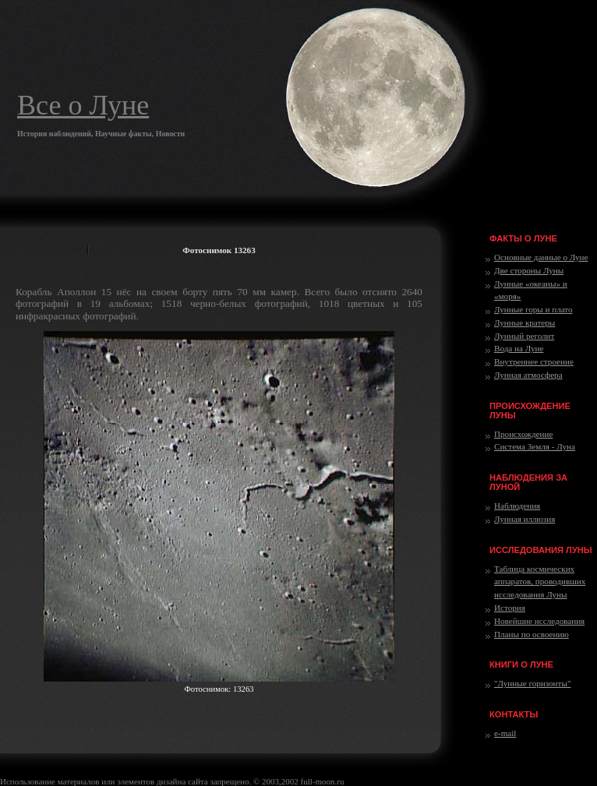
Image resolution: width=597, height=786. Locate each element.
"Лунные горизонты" (532, 683)
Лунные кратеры (524, 322)
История (509, 607)
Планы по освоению (531, 634)
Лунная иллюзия (524, 518)
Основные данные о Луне (541, 257)
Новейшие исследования (539, 621)
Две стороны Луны (528, 270)
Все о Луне (83, 105)
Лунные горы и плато (533, 309)
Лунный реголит (524, 335)
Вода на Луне (518, 348)
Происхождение (523, 434)
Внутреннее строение (534, 361)
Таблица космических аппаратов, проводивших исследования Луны (539, 582)
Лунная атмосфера (528, 374)
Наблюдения (517, 505)
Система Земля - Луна (534, 446)
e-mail (505, 733)
